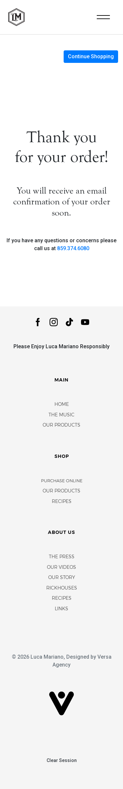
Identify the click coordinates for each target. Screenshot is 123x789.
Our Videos (61, 567)
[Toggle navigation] (103, 17)
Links (61, 609)
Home (61, 405)
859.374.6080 (73, 248)
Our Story (61, 578)
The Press (61, 557)
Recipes (62, 502)
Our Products (61, 425)
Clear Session (62, 760)
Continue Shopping (91, 56)
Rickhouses (61, 588)
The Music (61, 415)
